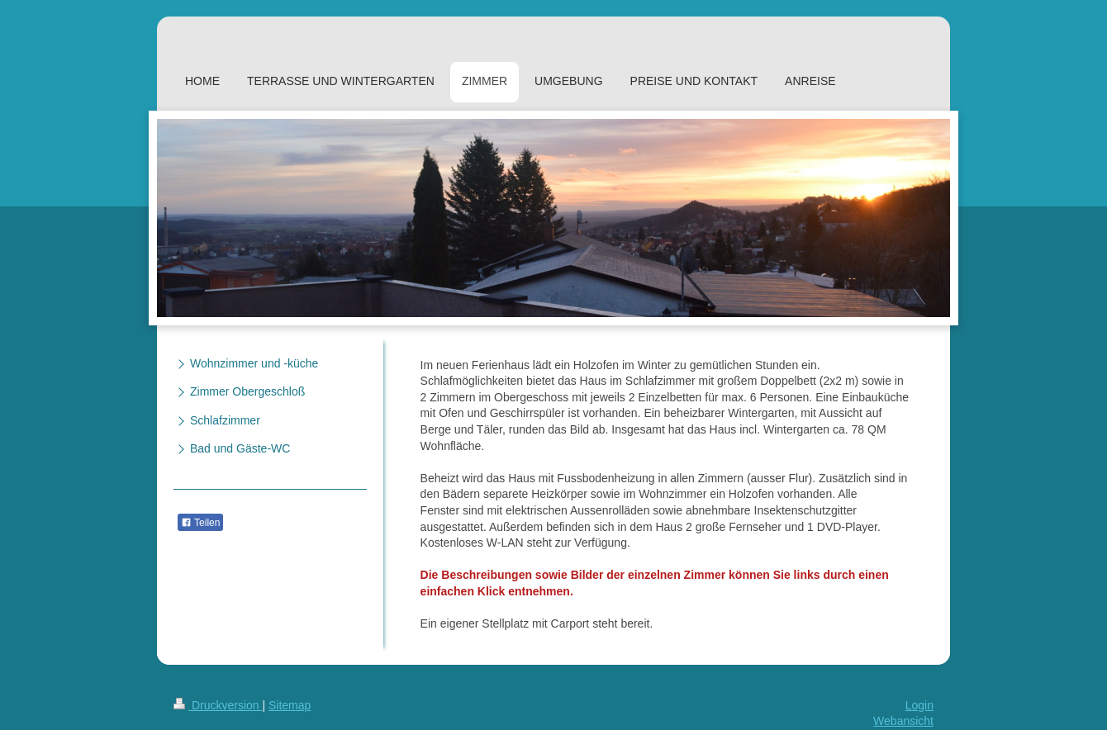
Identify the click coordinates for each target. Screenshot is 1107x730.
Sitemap (289, 705)
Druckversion (217, 705)
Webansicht (903, 721)
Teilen (200, 523)
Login (919, 705)
